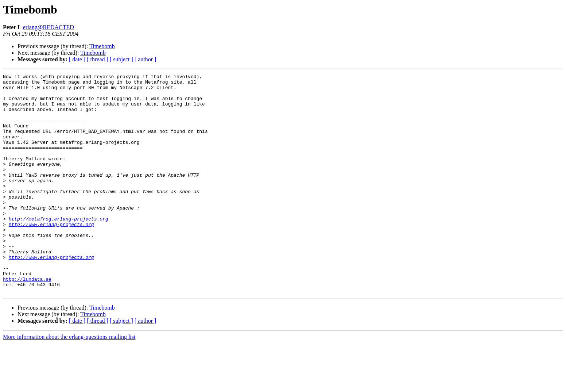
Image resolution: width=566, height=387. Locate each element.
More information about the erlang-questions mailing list (69, 381)
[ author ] (145, 59)
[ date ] (77, 59)
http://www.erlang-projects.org (51, 255)
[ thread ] (97, 59)
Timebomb (102, 46)
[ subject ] (121, 59)
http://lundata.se (27, 320)
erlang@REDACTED (48, 27)
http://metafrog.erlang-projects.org (58, 248)
